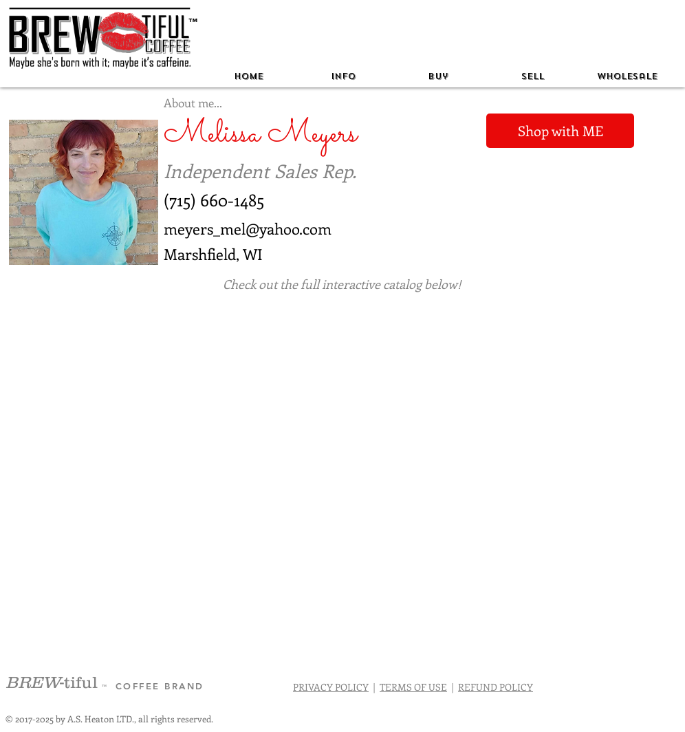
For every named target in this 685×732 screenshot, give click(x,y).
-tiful (54, 682)
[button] (343, 76)
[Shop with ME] (560, 131)
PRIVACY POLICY (331, 686)
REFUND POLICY (495, 686)
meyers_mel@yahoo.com (247, 228)
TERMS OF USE (413, 686)
